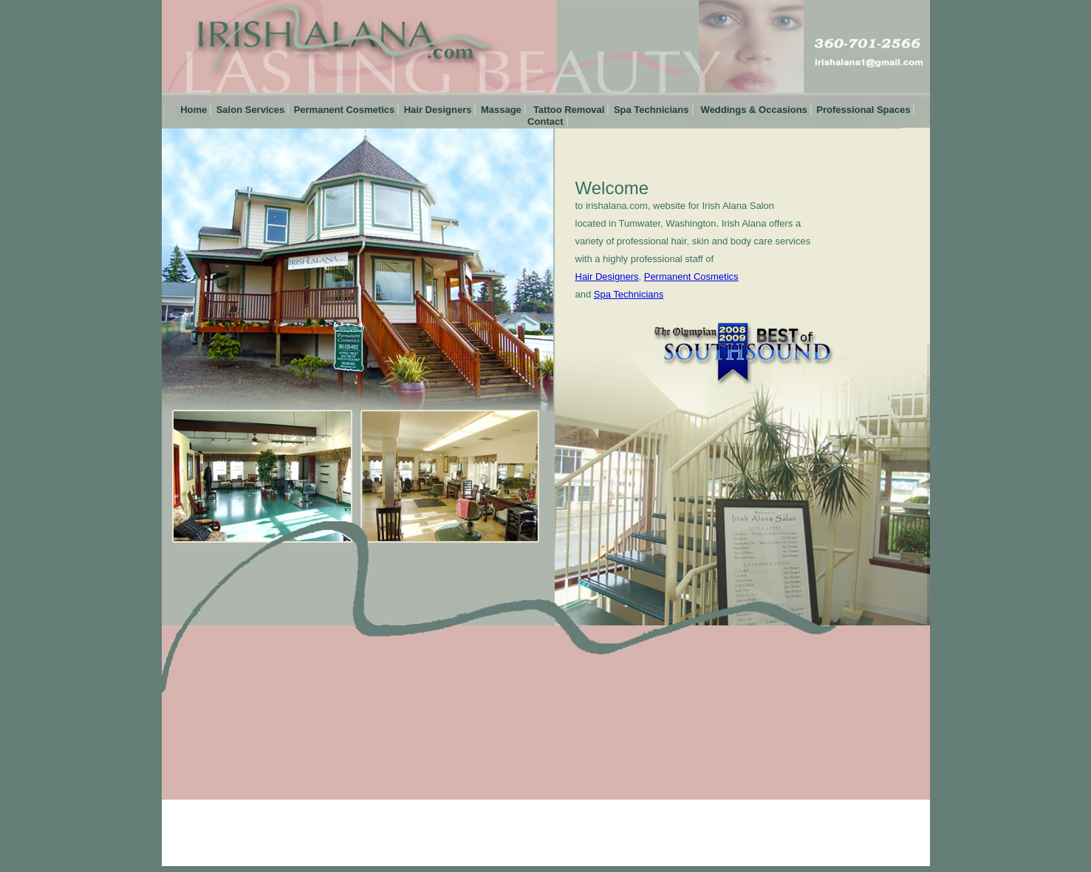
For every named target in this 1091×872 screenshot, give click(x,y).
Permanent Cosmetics (344, 109)
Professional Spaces (863, 109)
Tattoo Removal (567, 109)
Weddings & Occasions (752, 109)
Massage (501, 109)
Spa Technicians (651, 109)
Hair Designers (438, 109)
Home (193, 109)
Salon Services (250, 109)
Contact (544, 121)
